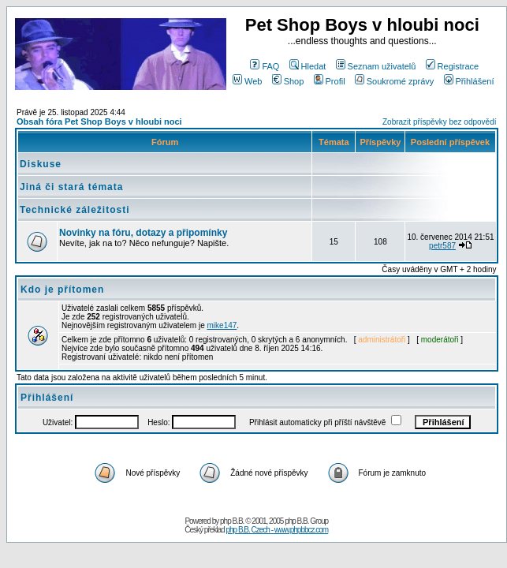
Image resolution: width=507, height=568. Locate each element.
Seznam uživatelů (376, 66)
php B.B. (232, 521)
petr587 (442, 245)
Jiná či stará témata (71, 186)
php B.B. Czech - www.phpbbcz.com (277, 529)
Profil (329, 81)
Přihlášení (469, 81)
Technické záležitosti (74, 209)
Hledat (307, 66)
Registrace (452, 66)
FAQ (264, 66)
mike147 (222, 325)
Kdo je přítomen (62, 289)
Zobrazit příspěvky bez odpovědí (439, 122)
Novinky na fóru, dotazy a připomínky (143, 232)
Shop (288, 81)
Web (247, 81)
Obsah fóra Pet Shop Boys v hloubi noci (99, 121)
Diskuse (41, 164)
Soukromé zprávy (394, 81)
